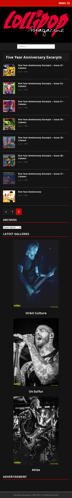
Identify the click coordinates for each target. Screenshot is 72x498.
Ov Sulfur (36, 391)
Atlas (36, 470)
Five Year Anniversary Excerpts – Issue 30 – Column (41, 121)
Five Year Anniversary (29, 191)
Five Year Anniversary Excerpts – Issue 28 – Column (41, 157)
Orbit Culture (36, 313)
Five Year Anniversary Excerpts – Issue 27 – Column (41, 175)
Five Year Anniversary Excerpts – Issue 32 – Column (41, 85)
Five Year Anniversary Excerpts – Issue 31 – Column (41, 103)
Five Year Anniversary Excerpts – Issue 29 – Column (41, 139)
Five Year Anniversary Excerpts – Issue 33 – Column (41, 66)
